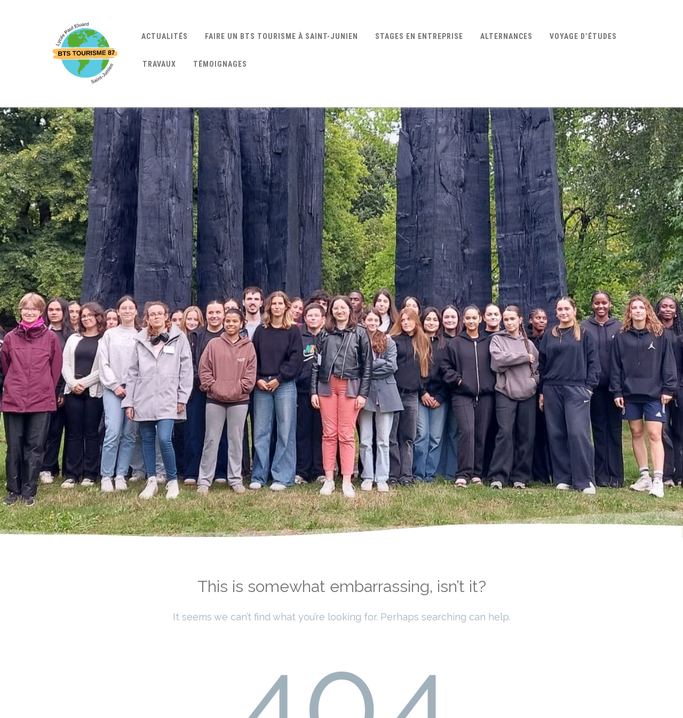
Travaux (159, 64)
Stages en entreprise (419, 36)
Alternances (506, 36)
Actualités (164, 36)
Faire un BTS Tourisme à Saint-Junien (281, 36)
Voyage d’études (583, 36)
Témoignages (220, 64)
